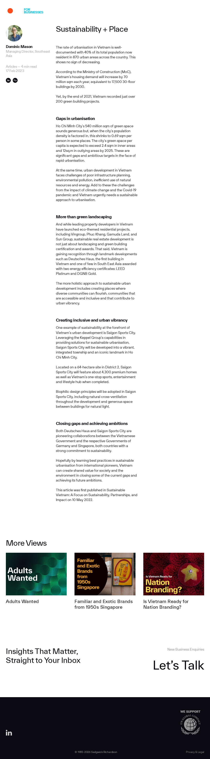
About (73, 11)
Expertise (94, 11)
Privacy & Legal (195, 752)
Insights (117, 11)
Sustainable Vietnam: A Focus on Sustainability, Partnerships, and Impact (96, 495)
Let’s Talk (178, 665)
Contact (160, 11)
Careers (139, 11)
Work (54, 11)
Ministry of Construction (101, 71)
